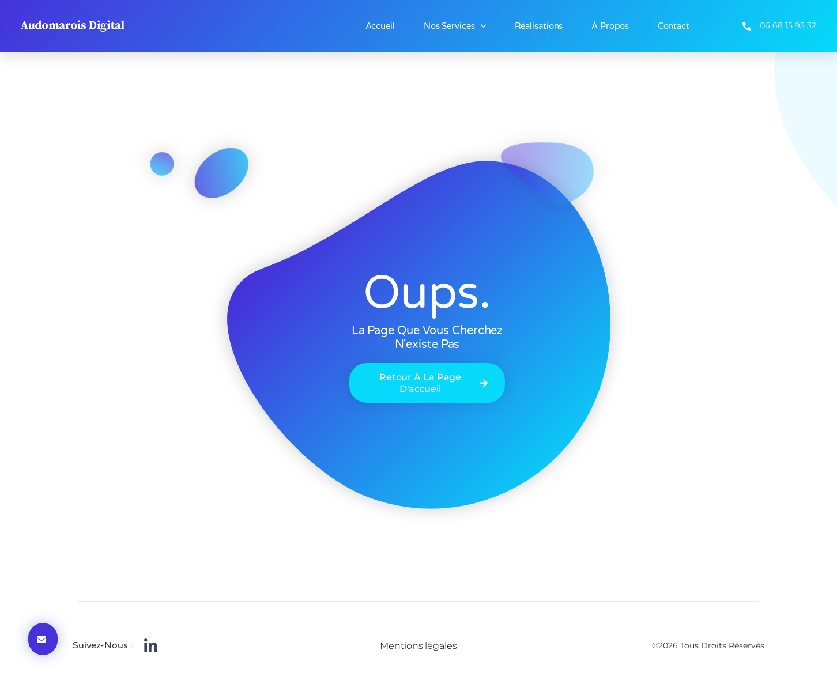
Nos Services (455, 26)
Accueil (380, 26)
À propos (609, 26)
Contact (673, 26)
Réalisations (539, 26)
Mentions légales (418, 645)
